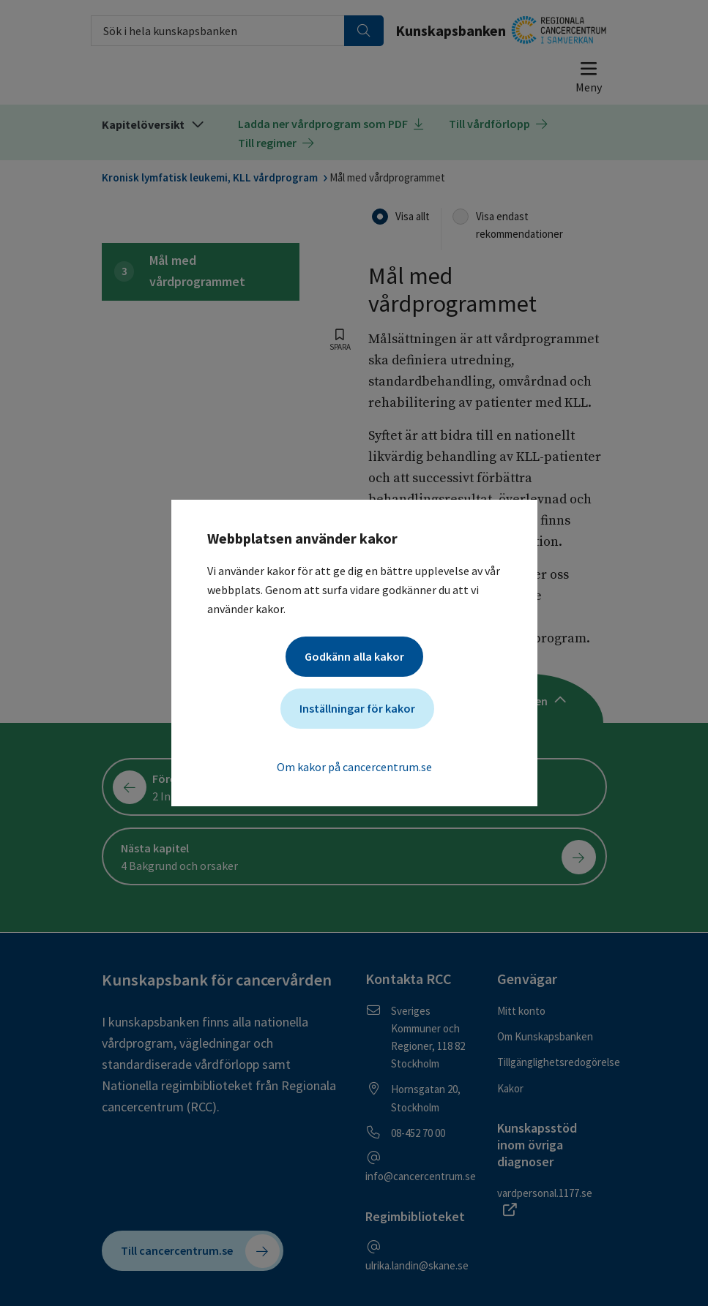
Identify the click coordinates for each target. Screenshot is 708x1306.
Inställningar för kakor (357, 708)
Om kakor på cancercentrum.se (354, 766)
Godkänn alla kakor (354, 656)
